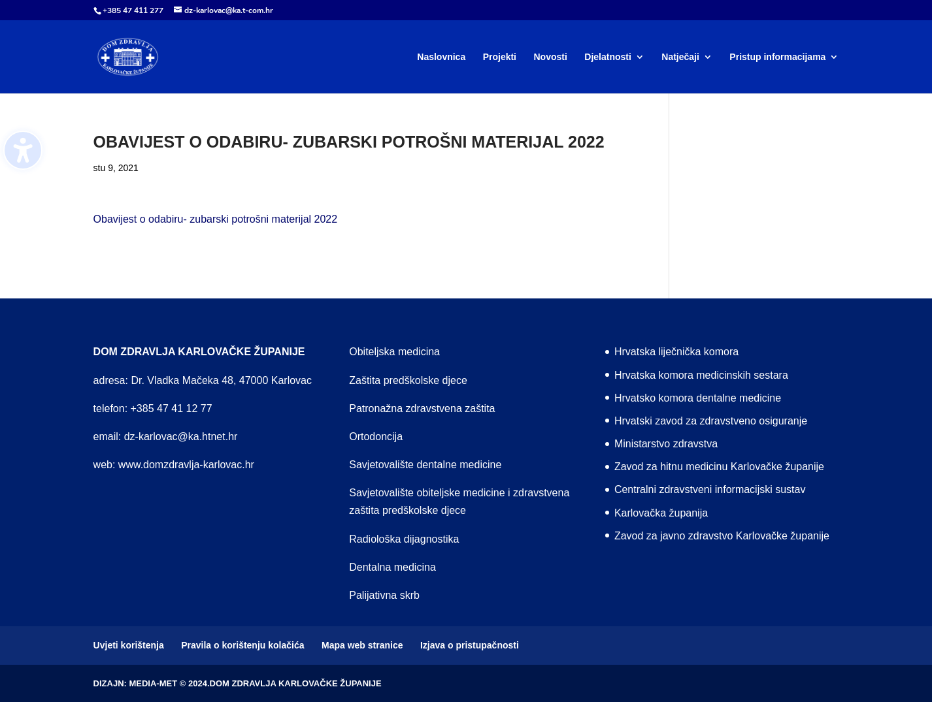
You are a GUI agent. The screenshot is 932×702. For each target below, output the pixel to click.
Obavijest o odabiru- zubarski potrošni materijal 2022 (215, 219)
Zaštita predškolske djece (408, 380)
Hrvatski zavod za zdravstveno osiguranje (710, 420)
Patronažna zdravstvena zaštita (422, 408)
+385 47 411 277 (133, 10)
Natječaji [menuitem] (680, 57)
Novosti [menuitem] (550, 57)
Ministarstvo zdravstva (666, 443)
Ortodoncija (376, 436)
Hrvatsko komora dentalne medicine (697, 398)
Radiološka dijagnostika (404, 539)
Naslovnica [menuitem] (441, 57)
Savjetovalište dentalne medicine (425, 464)
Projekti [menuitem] (499, 57)
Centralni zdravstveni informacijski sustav (710, 489)
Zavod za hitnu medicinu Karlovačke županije (719, 466)
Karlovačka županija (661, 513)
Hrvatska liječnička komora (676, 351)
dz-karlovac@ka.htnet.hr (181, 436)
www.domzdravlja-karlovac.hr (186, 464)
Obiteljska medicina (394, 351)
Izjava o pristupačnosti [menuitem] (469, 645)
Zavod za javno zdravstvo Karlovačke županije (721, 535)
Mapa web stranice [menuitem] (362, 645)
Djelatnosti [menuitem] (607, 57)
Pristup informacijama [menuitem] (777, 57)
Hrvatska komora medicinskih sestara (701, 375)
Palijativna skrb (384, 595)
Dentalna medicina (392, 567)
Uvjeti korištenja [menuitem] (128, 645)
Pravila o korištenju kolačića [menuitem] (242, 645)
